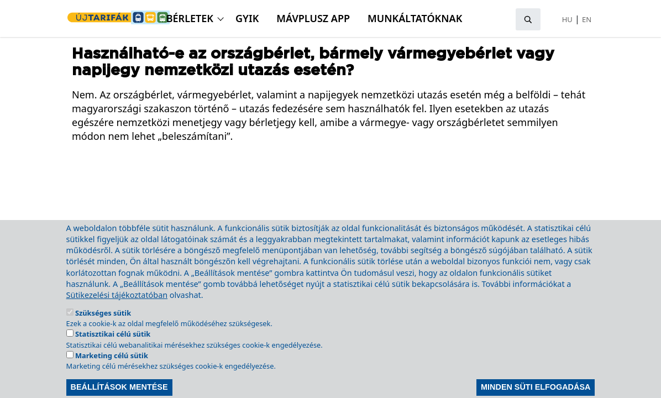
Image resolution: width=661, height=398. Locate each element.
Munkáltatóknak (415, 18)
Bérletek (189, 18)
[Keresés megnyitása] (528, 19)
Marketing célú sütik (111, 370)
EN (586, 19)
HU (567, 19)
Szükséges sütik (103, 328)
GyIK (247, 18)
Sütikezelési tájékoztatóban (117, 310)
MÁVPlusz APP (313, 18)
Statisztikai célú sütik (112, 349)
